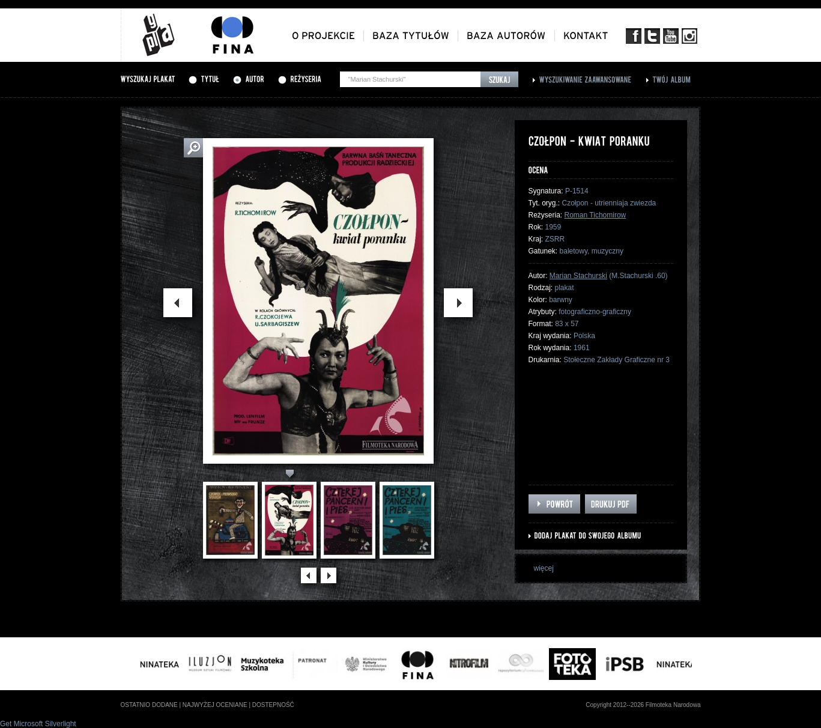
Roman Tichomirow (595, 215)
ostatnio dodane (149, 705)
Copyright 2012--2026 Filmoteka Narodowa (643, 705)
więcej (544, 568)
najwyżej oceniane (215, 705)
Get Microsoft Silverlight (38, 724)
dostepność (273, 705)
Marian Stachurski (578, 275)
